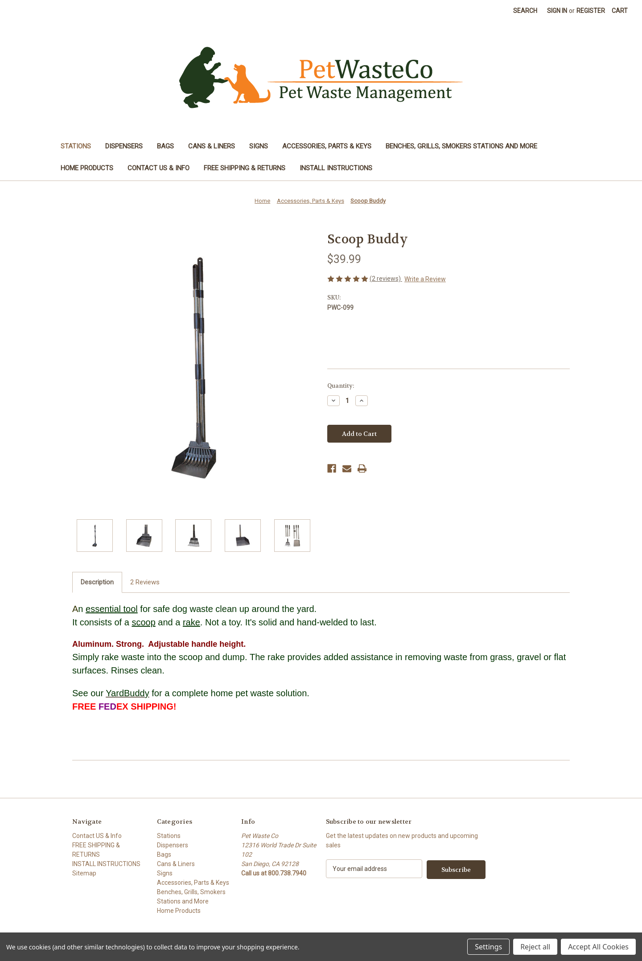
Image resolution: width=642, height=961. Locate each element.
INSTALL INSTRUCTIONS (336, 168)
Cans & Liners (211, 146)
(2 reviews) (386, 278)
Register (590, 10)
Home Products (87, 168)
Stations (76, 146)
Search (525, 10)
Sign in (557, 10)
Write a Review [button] (425, 279)
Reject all (535, 947)
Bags (165, 146)
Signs (258, 146)
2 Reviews (145, 582)
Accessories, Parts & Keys (326, 146)
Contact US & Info (158, 168)
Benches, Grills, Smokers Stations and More (461, 146)
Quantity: (340, 386)
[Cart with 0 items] (620, 11)
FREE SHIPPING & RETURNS (244, 168)
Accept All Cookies (598, 947)
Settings (488, 947)
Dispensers (124, 146)
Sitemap (84, 873)
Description (97, 582)
